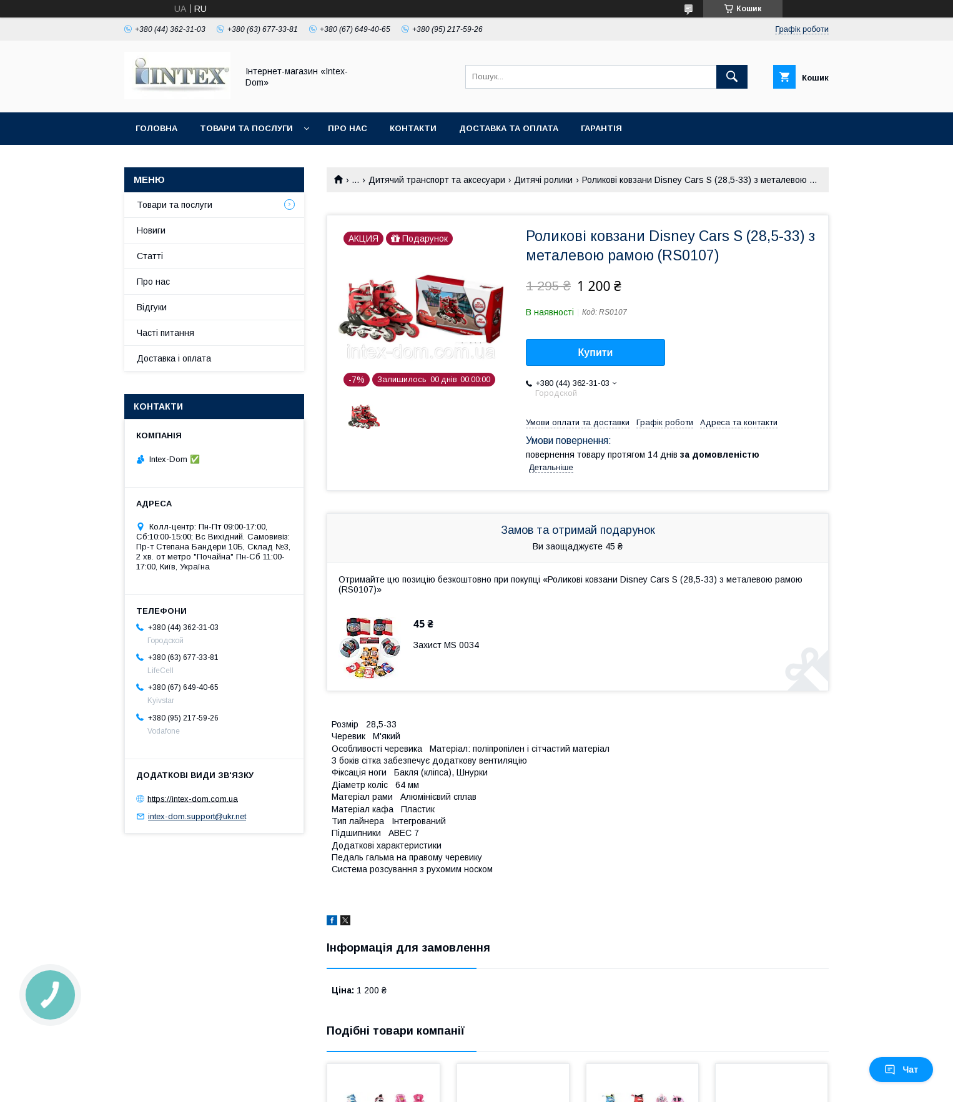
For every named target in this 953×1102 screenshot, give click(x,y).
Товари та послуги (246, 128)
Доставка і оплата (174, 358)
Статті (150, 256)
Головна (156, 128)
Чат (901, 1069)
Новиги (151, 230)
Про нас (347, 128)
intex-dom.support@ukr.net (197, 816)
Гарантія (601, 128)
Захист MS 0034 (446, 645)
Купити (595, 352)
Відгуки (152, 307)
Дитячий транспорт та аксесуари (436, 180)
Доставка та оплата (508, 128)
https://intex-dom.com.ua (192, 798)
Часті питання (165, 333)
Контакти (413, 128)
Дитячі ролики (543, 180)
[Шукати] (732, 77)
